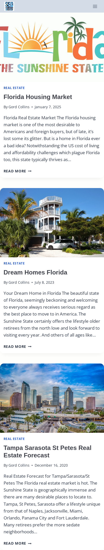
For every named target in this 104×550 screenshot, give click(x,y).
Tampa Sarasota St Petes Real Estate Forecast (47, 451)
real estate (14, 88)
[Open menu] (95, 6)
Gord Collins (19, 106)
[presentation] (52, 47)
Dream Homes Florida (35, 272)
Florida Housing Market (38, 96)
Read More (18, 171)
